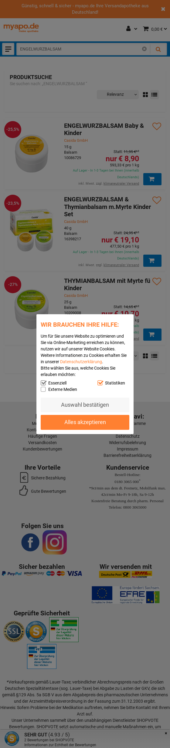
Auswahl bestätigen (85, 405)
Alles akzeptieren (85, 422)
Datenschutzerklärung (81, 361)
